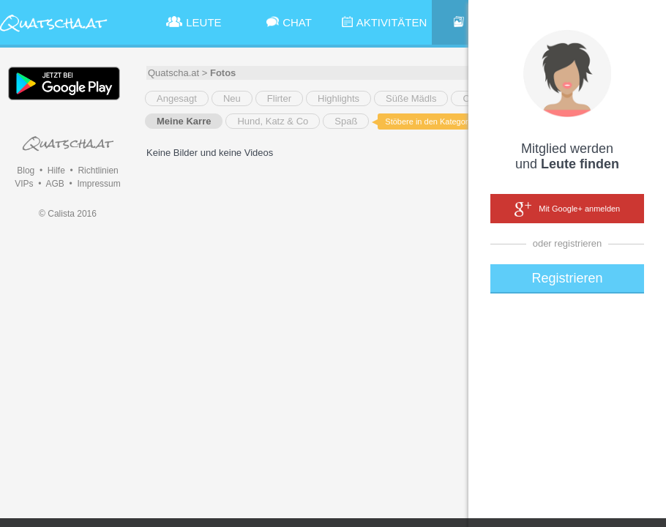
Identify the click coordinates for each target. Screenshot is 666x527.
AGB (54, 184)
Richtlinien (98, 170)
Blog (25, 170)
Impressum (98, 184)
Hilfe (56, 170)
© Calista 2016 (68, 214)
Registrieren (566, 278)
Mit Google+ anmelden (567, 209)
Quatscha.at (173, 72)
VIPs (24, 184)
